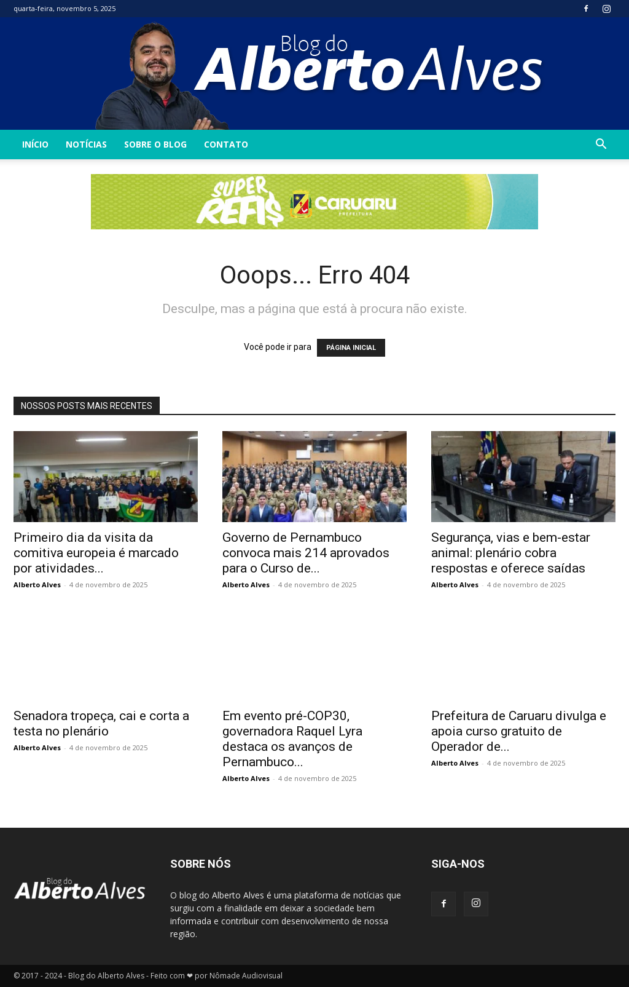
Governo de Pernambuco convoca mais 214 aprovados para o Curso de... (305, 553)
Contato (226, 144)
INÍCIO (35, 144)
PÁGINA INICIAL (351, 348)
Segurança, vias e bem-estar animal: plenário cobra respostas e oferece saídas (510, 553)
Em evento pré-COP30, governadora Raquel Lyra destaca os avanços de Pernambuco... (292, 738)
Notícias (86, 144)
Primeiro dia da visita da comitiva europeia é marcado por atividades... (96, 553)
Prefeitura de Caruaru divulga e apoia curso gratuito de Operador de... (518, 731)
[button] (600, 145)
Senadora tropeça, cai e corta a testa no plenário (101, 723)
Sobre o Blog (155, 144)
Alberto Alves (37, 584)
